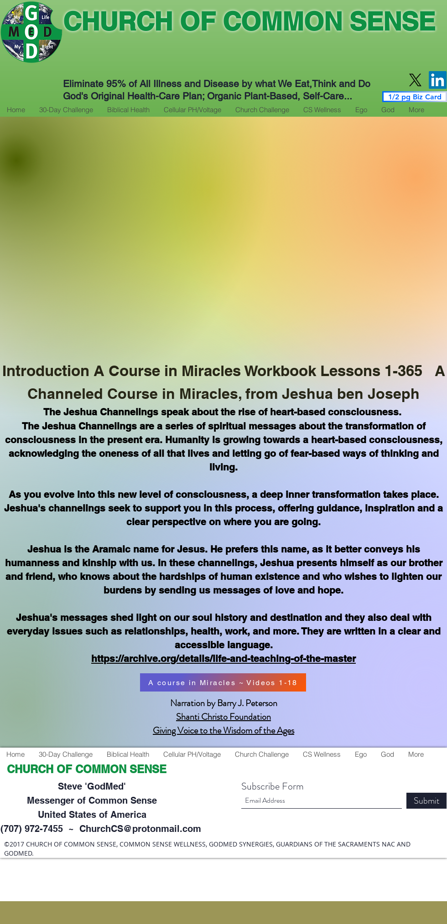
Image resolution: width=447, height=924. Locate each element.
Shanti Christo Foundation (223, 716)
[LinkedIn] (438, 80)
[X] (415, 80)
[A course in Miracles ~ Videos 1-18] (223, 682)
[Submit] (426, 801)
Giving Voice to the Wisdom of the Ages (223, 730)
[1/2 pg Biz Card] (414, 96)
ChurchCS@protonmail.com (140, 828)
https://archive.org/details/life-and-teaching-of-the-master (223, 658)
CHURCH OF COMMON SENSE (249, 21)
